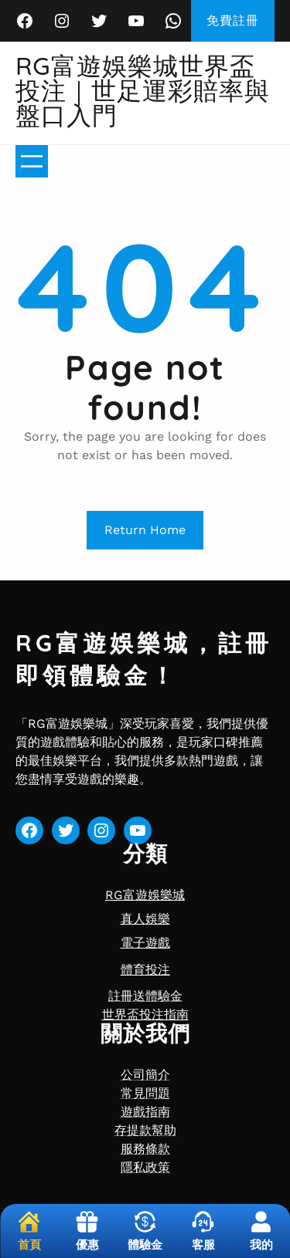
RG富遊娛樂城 (145, 895)
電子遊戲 (145, 942)
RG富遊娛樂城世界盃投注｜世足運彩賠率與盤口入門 (142, 90)
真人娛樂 (145, 918)
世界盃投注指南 (145, 1014)
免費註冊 (232, 20)
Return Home (145, 529)
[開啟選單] (31, 161)
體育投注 (145, 969)
